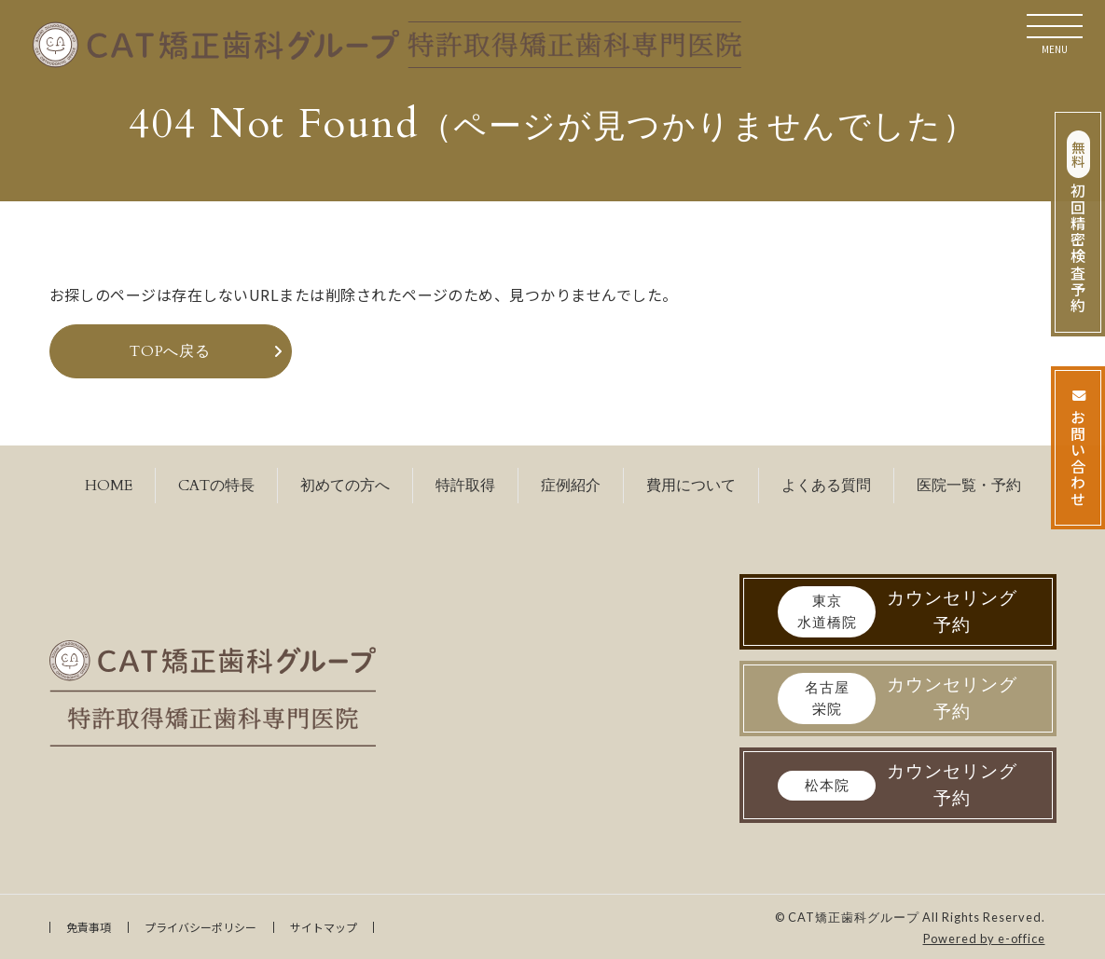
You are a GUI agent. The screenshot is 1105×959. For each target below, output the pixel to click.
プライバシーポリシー (200, 927)
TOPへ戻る (170, 351)
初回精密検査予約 (1078, 222)
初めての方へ (345, 485)
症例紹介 (571, 485)
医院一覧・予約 (969, 485)
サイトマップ (323, 927)
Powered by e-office (984, 938)
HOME (108, 485)
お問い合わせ (1078, 448)
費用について (691, 485)
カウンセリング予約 (897, 611)
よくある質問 (826, 485)
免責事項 (88, 927)
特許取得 (465, 485)
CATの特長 (216, 485)
